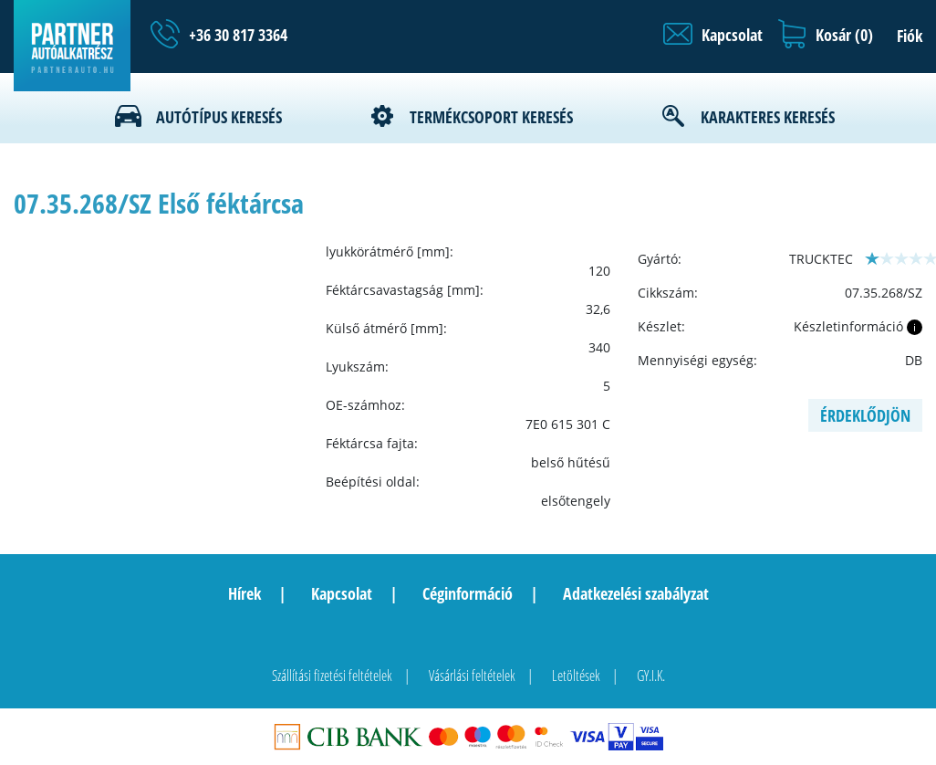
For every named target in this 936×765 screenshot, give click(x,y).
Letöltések (576, 675)
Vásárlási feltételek (472, 675)
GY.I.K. (651, 675)
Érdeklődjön (865, 415)
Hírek (244, 593)
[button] (713, 35)
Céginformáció (467, 593)
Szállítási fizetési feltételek (332, 675)
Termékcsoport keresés (491, 117)
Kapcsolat (341, 593)
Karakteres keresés (768, 117)
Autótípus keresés (219, 117)
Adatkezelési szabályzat (636, 593)
